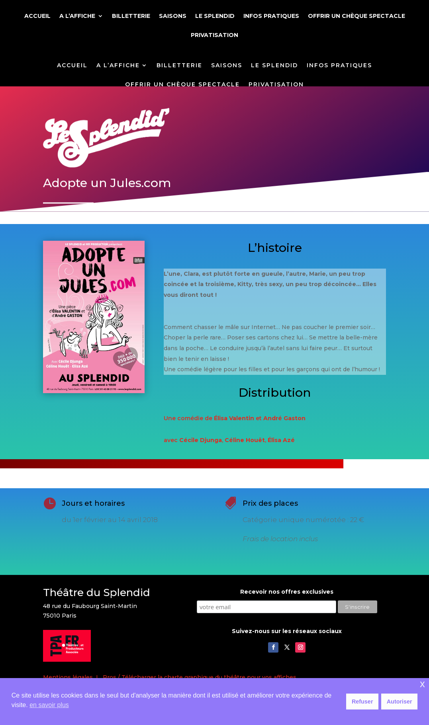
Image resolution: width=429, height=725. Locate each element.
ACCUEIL (37, 16)
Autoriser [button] (399, 701)
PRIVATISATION (214, 35)
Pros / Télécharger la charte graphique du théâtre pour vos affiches (199, 677)
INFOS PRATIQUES (271, 16)
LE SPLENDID (215, 16)
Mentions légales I (73, 677)
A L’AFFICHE (77, 16)
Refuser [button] (362, 701)
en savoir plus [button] (49, 705)
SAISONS (172, 16)
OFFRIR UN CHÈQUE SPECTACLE (356, 16)
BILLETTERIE (131, 16)
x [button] (422, 684)
